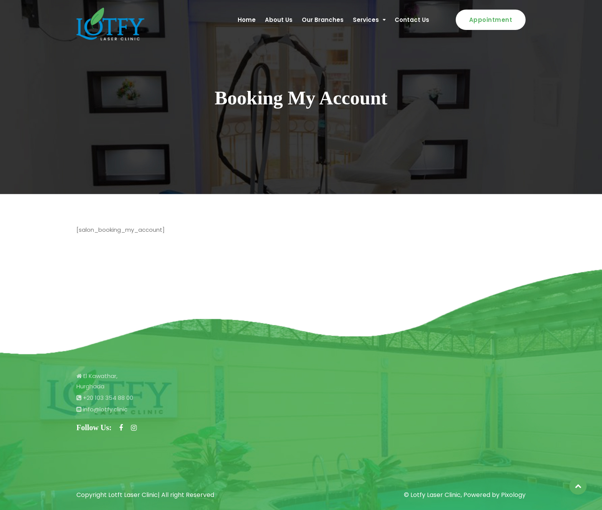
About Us (279, 20)
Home (247, 20)
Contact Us (412, 20)
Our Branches (323, 20)
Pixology (513, 494)
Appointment (491, 20)
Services (366, 20)
